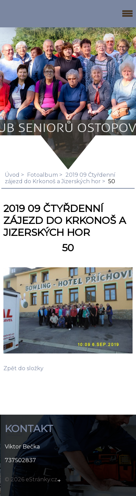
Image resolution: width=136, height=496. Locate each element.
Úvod (12, 175)
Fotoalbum (42, 175)
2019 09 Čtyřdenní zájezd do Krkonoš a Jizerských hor (60, 178)
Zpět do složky (23, 368)
